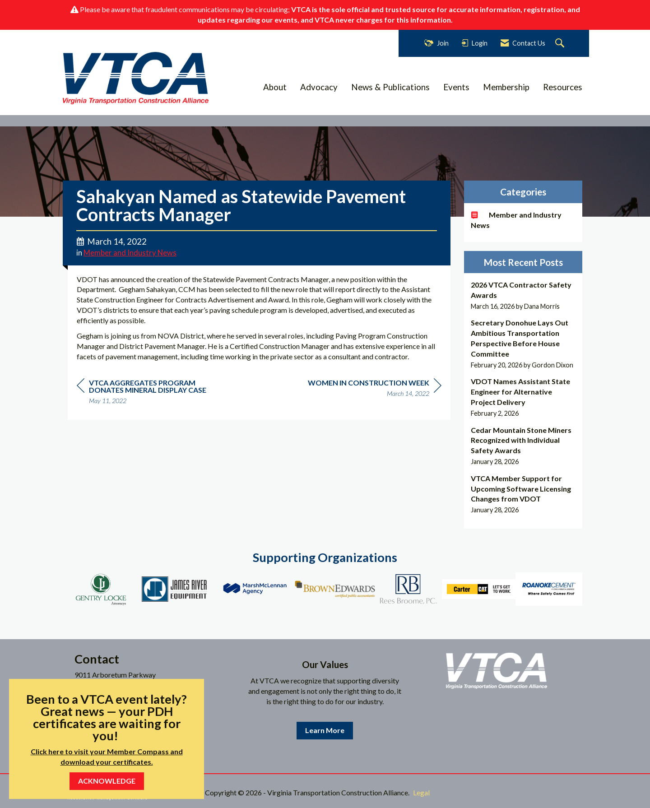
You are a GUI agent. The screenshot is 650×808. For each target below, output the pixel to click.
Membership (506, 87)
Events (456, 87)
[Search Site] (560, 43)
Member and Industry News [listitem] (516, 219)
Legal (421, 792)
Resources (562, 87)
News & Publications (390, 87)
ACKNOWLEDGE (106, 780)
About (275, 87)
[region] (374, 389)
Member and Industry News (130, 252)
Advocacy (319, 87)
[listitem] (523, 295)
